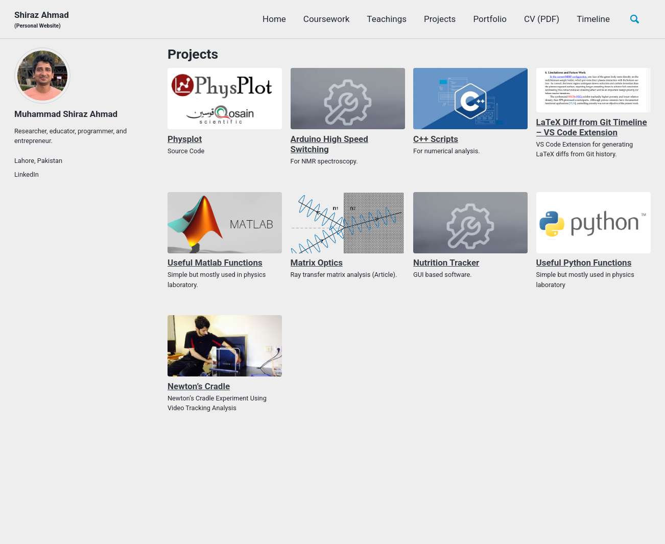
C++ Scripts (435, 139)
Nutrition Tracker (446, 262)
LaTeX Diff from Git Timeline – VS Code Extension (591, 127)
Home (274, 19)
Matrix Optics (317, 262)
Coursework (326, 19)
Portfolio (490, 19)
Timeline (593, 19)
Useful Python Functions (584, 262)
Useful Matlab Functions (215, 262)
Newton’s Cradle (199, 386)
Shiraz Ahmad (41, 20)
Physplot (185, 139)
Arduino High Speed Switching (329, 144)
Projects (440, 19)
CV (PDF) (541, 19)
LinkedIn (26, 174)
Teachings (387, 19)
